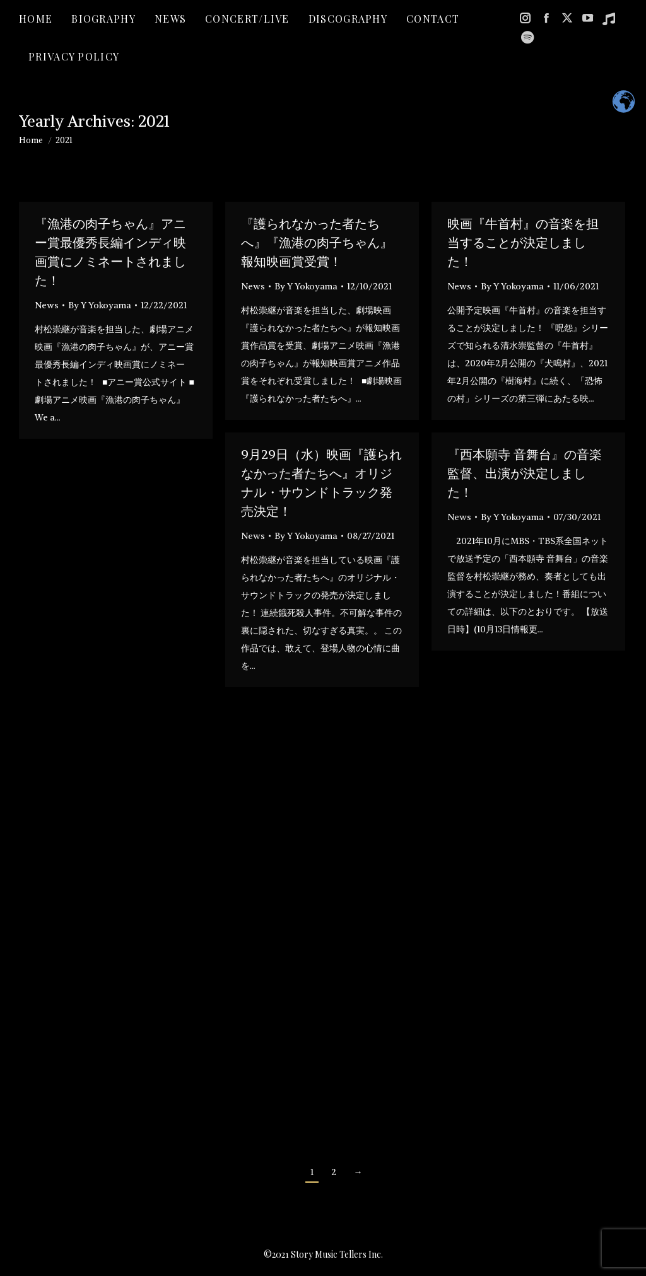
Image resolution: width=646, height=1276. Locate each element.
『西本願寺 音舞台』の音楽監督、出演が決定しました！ (524, 473)
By (99, 305)
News (47, 305)
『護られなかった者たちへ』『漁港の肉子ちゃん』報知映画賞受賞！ (316, 242)
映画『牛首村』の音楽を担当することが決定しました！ (523, 242)
